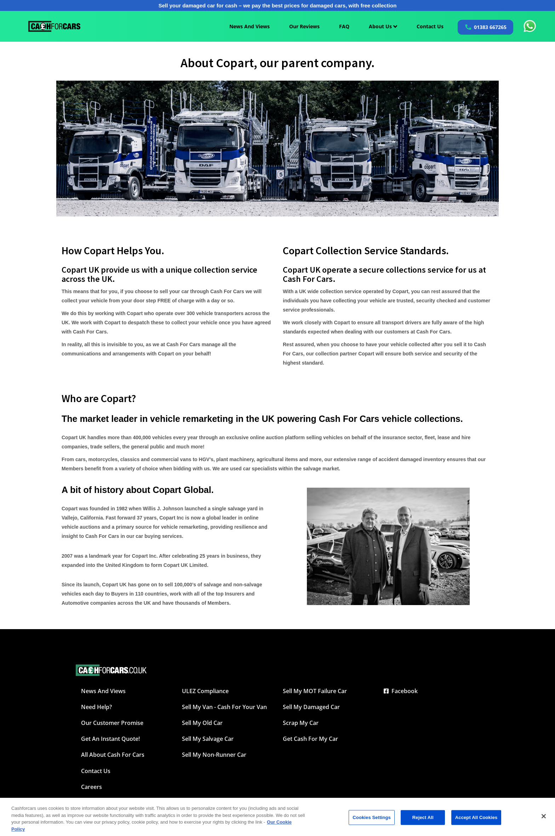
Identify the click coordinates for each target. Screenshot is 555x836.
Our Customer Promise (112, 723)
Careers (91, 787)
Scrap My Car (301, 723)
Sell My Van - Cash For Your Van (224, 707)
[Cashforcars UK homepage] (54, 26)
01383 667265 (490, 27)
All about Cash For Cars (112, 755)
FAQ (344, 26)
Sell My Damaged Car (311, 707)
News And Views (249, 26)
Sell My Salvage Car (208, 739)
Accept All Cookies (476, 821)
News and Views (103, 691)
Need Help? (96, 707)
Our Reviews (304, 26)
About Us (383, 26)
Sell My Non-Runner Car (214, 755)
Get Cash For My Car (310, 739)
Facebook (401, 691)
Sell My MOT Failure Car (315, 691)
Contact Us (430, 26)
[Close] (543, 820)
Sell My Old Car (202, 723)
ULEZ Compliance (205, 691)
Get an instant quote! (110, 739)
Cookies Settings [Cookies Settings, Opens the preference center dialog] (372, 821)
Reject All (423, 821)
